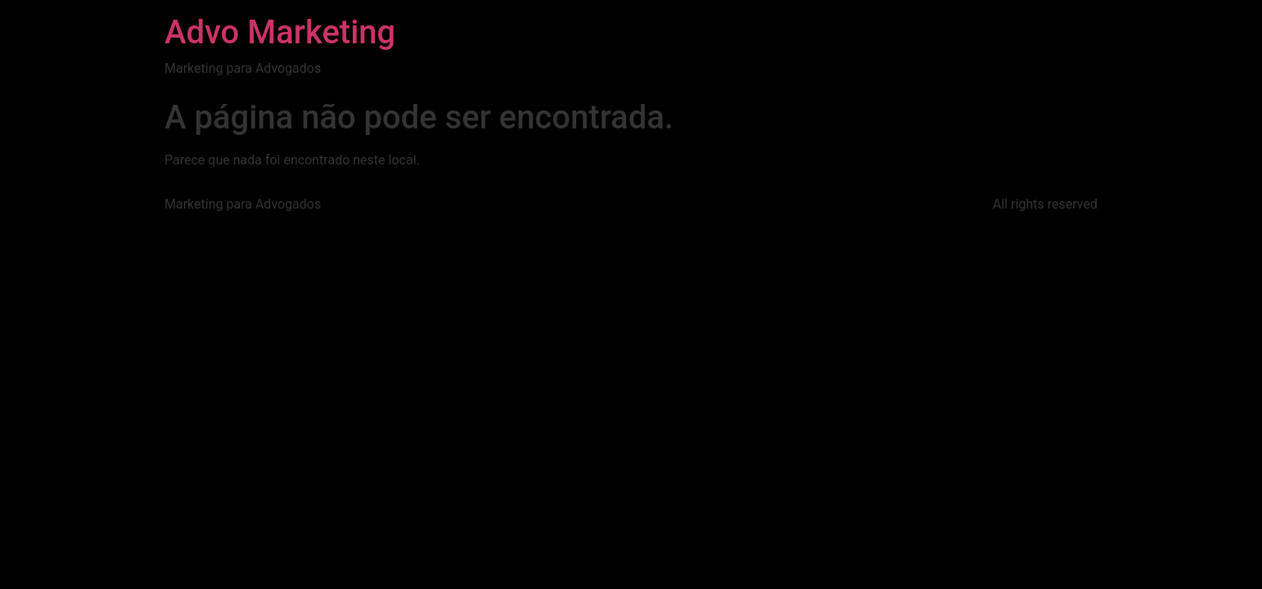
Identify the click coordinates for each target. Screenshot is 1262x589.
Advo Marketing (280, 32)
